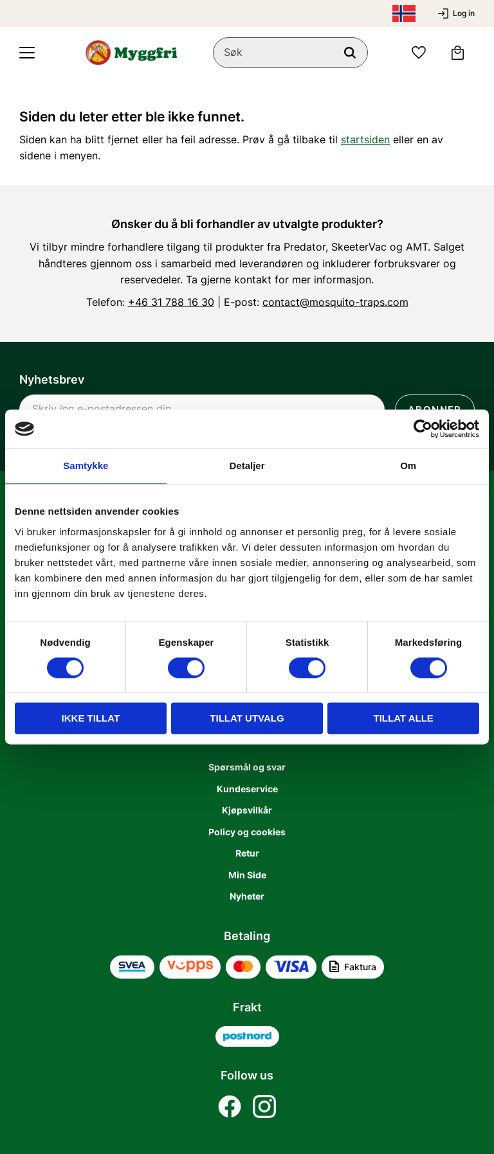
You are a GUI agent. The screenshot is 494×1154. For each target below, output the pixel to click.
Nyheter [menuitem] (247, 896)
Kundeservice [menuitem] (247, 788)
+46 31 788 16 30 (171, 302)
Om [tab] (408, 465)
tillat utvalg (247, 718)
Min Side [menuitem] (247, 874)
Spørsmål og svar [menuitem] (247, 766)
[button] (27, 53)
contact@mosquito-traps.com (335, 302)
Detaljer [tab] (246, 465)
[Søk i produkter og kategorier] (290, 52)
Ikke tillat (91, 718)
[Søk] (350, 52)
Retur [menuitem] (247, 853)
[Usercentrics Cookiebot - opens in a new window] (423, 428)
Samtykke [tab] (85, 465)
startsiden (365, 139)
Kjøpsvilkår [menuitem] (247, 809)
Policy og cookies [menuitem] (247, 831)
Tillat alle (404, 718)
